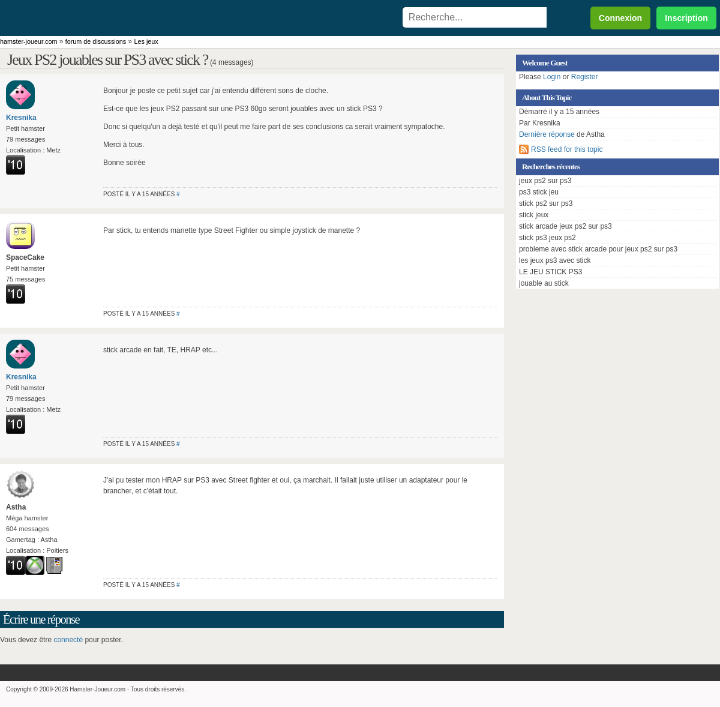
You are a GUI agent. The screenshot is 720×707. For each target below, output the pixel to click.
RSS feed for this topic (566, 149)
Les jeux (146, 41)
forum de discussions (95, 41)
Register (584, 77)
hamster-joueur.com (28, 41)
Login (551, 77)
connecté (68, 640)
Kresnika (21, 117)
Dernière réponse (547, 134)
